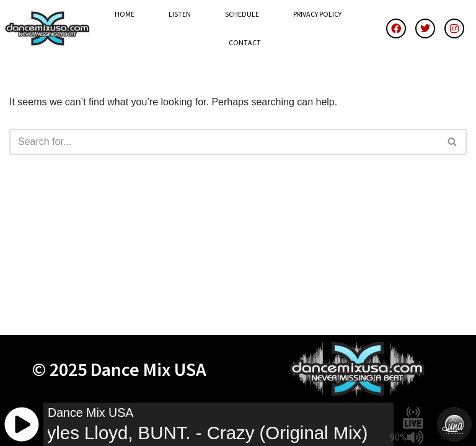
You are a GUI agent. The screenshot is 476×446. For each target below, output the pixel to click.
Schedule (242, 14)
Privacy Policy (317, 14)
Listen (180, 14)
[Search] (224, 142)
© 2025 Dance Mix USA (119, 369)
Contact (245, 42)
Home (124, 14)
